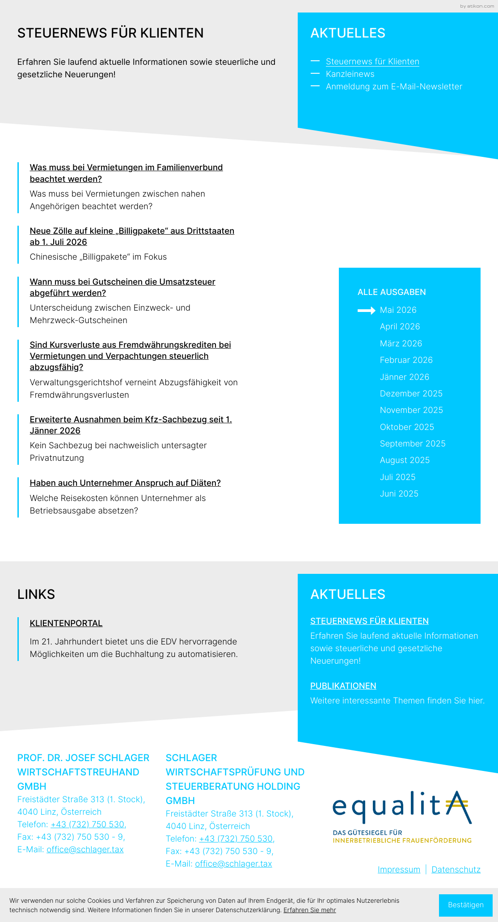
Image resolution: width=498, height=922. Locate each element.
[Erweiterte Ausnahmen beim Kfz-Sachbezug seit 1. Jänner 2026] (129, 439)
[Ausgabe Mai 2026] (410, 310)
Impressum (399, 870)
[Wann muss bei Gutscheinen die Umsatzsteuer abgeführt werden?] (129, 302)
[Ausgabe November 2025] (410, 410)
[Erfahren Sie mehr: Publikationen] (397, 690)
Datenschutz (456, 870)
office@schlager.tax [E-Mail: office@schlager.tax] (85, 850)
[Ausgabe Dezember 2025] (410, 394)
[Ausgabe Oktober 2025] (410, 427)
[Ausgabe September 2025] (410, 444)
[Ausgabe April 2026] (410, 327)
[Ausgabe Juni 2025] (410, 494)
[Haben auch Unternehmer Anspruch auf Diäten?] (129, 497)
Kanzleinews (350, 74)
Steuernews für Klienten (373, 62)
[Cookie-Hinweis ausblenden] (466, 905)
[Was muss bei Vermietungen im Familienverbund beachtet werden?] (129, 187)
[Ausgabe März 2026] (410, 344)
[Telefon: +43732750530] (87, 825)
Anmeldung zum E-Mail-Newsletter (394, 87)
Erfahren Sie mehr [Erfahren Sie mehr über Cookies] (309, 910)
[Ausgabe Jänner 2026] (410, 377)
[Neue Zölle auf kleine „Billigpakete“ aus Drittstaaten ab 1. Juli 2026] (129, 245)
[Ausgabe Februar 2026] (410, 360)
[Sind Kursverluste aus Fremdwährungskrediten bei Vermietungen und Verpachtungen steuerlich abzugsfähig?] (129, 371)
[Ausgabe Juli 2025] (410, 478)
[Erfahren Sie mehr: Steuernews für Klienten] (397, 638)
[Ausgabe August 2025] (410, 461)
